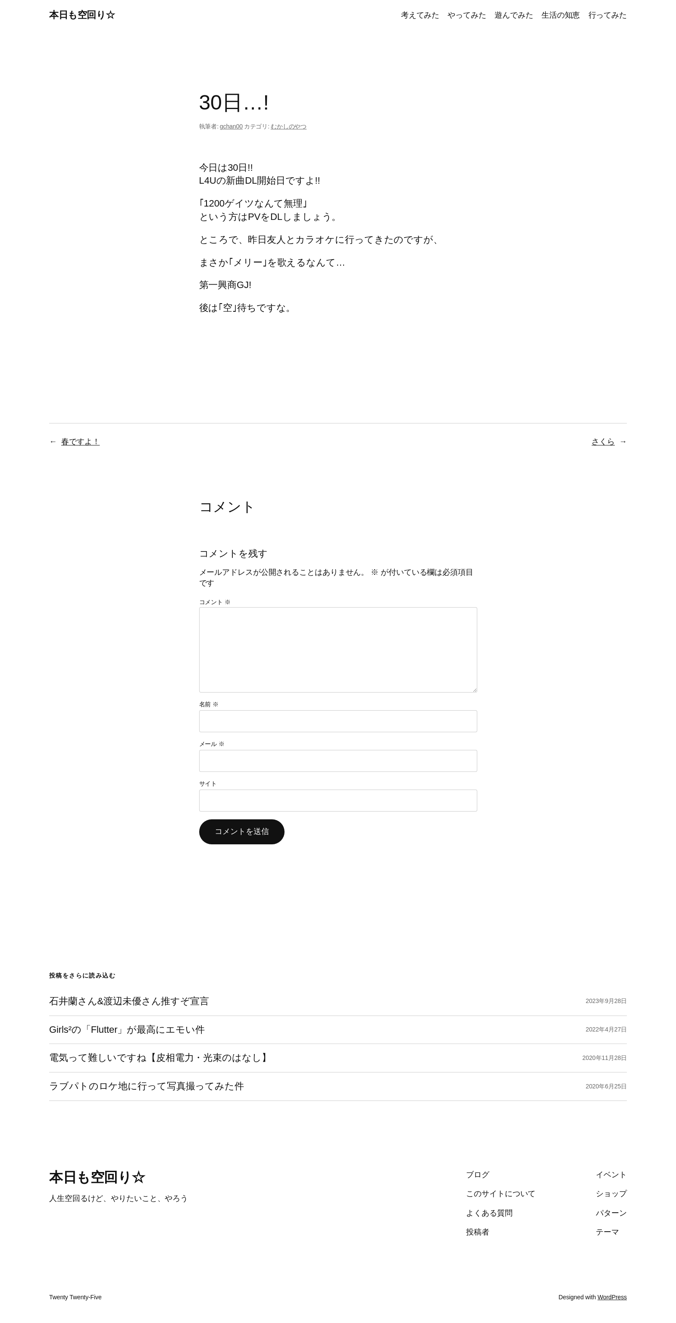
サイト (208, 783)
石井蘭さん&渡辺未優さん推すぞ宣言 (129, 1001)
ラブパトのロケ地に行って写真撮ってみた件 (146, 1086)
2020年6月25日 (606, 1086)
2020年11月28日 (604, 1057)
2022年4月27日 (606, 1029)
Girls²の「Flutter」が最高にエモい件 (127, 1030)
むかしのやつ (289, 126)
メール (212, 743)
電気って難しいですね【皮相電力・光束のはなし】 (160, 1058)
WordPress (612, 1297)
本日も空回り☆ (82, 14)
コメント (215, 602)
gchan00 (231, 126)
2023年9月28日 (606, 1000)
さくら (603, 441)
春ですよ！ (80, 441)
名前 (209, 704)
